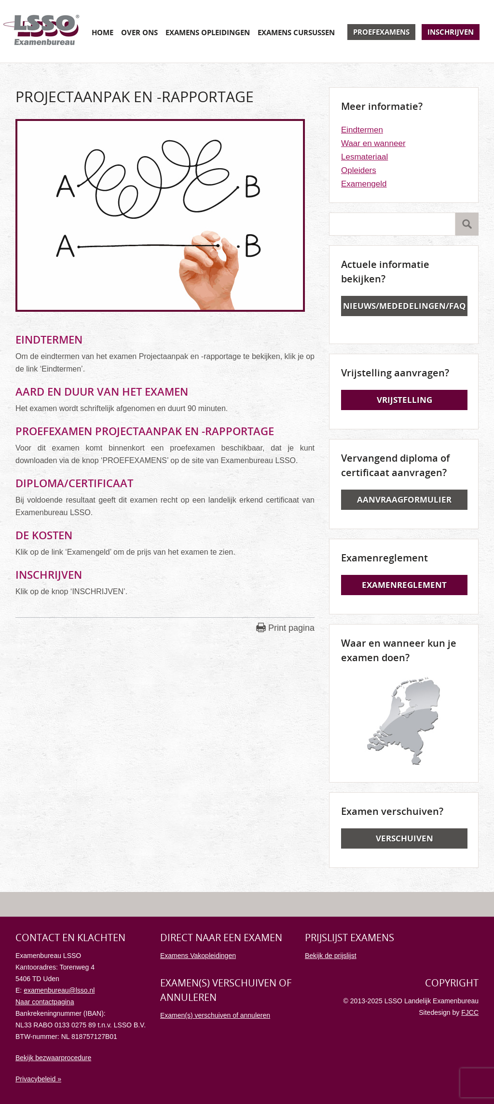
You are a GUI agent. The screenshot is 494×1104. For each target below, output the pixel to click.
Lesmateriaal (364, 156)
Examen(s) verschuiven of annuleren (215, 1015)
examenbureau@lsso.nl (59, 990)
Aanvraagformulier (404, 499)
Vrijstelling (404, 399)
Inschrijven (450, 32)
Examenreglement (404, 584)
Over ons (139, 32)
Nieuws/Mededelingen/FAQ (404, 305)
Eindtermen (362, 129)
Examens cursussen (296, 32)
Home (102, 32)
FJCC (470, 1012)
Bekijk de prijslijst (331, 955)
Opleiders (358, 170)
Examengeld (364, 183)
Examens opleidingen (207, 32)
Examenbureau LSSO (41, 31)
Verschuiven (404, 838)
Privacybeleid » (38, 1079)
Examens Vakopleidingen (198, 955)
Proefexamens (381, 32)
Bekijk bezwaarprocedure (53, 1058)
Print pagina (291, 628)
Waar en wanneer (373, 143)
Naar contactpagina (44, 1002)
